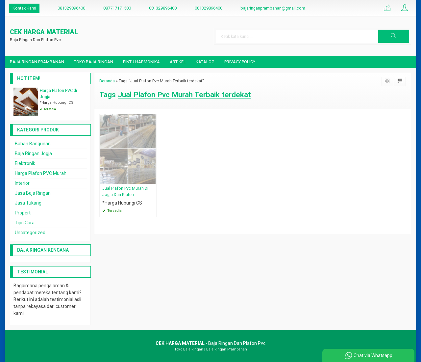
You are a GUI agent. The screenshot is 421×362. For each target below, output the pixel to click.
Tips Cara (25, 222)
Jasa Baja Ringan (33, 193)
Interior (22, 183)
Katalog (205, 61)
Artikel (178, 61)
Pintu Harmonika (141, 61)
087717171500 (117, 8)
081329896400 (71, 8)
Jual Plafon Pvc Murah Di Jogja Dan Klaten (125, 191)
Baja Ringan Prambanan (37, 61)
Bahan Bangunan (33, 143)
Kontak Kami (24, 8)
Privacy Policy (239, 61)
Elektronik (25, 163)
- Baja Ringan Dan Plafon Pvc (210, 343)
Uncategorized (30, 232)
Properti (23, 212)
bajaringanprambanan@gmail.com (272, 8)
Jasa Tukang (28, 203)
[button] (393, 36)
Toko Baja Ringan (93, 61)
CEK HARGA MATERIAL (44, 32)
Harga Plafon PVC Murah (40, 173)
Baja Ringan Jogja (33, 153)
